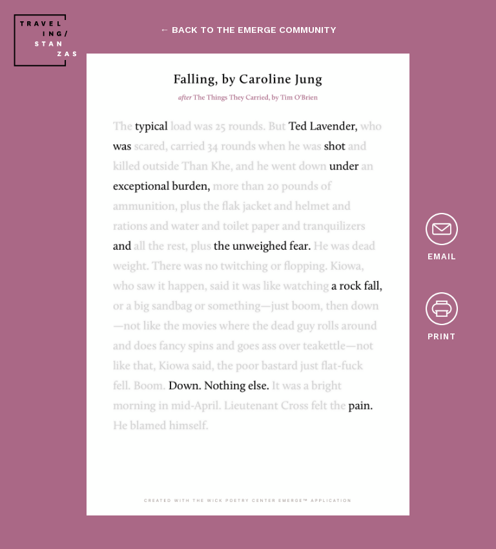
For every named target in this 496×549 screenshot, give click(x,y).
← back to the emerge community (248, 30)
